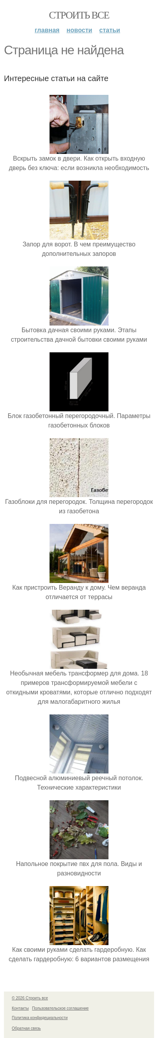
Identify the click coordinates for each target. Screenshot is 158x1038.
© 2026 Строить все (30, 998)
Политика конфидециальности (40, 1018)
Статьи (109, 30)
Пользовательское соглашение (60, 1008)
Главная (47, 30)
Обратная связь (26, 1028)
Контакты (20, 1008)
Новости (79, 30)
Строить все (79, 15)
